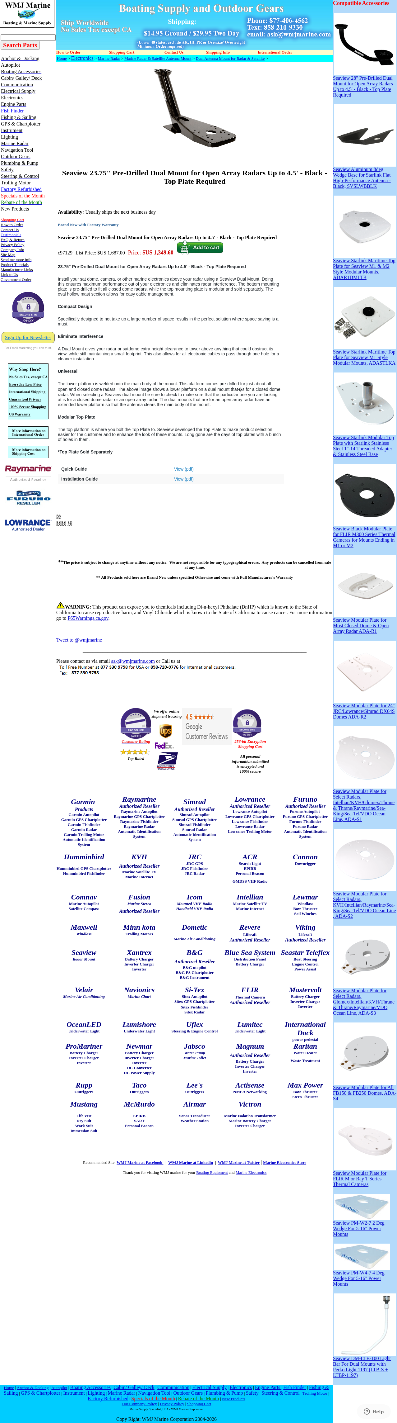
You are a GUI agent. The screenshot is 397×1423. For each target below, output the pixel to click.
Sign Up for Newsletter (28, 337)
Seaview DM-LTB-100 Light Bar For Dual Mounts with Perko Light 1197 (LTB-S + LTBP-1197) (364, 1364)
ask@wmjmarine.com (133, 661)
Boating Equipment (212, 1172)
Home (62, 58)
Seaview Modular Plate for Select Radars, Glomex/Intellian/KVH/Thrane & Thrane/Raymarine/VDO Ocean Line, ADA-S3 (364, 1000)
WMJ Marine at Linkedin (190, 1162)
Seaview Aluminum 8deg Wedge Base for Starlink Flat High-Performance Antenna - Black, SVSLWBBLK (364, 175)
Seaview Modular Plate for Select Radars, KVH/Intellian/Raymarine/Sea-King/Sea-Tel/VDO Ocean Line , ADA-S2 (364, 903)
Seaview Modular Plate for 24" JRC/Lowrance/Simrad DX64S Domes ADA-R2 (364, 709)
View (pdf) (184, 469)
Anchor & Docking (33, 1387)
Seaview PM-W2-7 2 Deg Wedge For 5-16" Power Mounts (361, 1226)
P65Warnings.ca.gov (87, 618)
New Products (233, 1399)
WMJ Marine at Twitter (239, 1162)
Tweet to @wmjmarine (79, 640)
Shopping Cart (199, 1404)
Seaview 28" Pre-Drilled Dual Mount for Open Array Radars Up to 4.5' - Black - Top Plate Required (364, 84)
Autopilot (59, 1387)
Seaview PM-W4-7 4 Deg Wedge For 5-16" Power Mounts (361, 1276)
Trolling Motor (314, 1393)
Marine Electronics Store (284, 1162)
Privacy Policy (172, 1404)
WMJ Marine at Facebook (140, 1162)
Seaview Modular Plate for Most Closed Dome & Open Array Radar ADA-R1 (364, 623)
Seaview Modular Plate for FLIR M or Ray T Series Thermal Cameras (364, 1176)
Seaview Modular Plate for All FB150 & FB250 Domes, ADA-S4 (364, 1090)
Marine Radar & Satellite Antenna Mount (158, 58)
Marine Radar (109, 58)
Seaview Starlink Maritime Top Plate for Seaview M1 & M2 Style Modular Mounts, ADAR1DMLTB (364, 267)
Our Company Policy (139, 1404)
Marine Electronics (251, 1172)
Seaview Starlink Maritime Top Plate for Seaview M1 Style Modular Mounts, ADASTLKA (364, 355)
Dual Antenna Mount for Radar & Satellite (230, 58)
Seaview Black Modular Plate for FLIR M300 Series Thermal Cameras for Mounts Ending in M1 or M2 (364, 535)
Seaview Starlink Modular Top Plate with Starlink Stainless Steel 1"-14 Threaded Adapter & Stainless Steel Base (364, 443)
